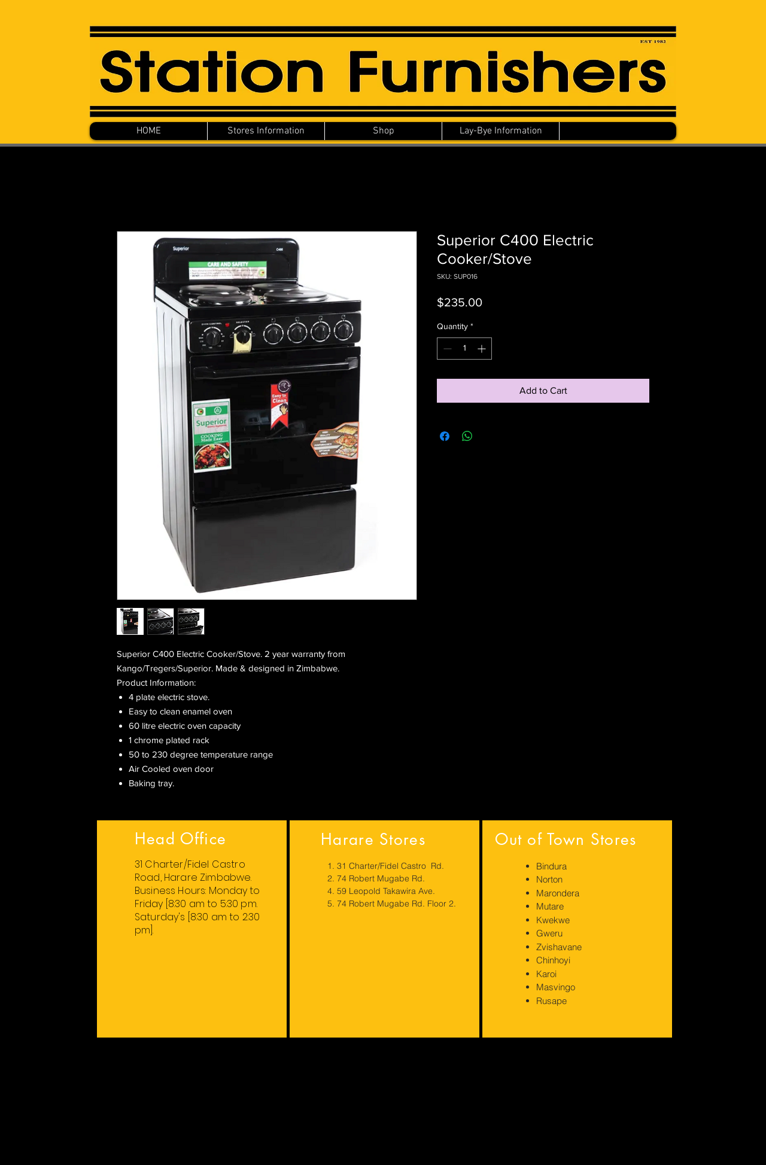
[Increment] (482, 348)
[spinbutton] (464, 348)
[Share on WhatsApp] (467, 436)
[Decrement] (446, 348)
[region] (192, 929)
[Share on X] (490, 436)
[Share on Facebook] (444, 436)
